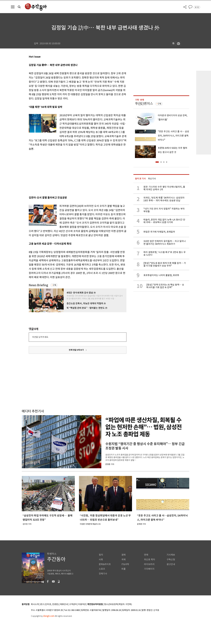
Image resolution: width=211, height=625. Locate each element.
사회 (101, 559)
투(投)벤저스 (144, 103)
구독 (54, 285)
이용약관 (82, 604)
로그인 (197, 7)
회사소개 (35, 604)
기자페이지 (149, 569)
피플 (123, 569)
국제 (123, 559)
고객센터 (73, 604)
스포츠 (102, 569)
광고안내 (171, 564)
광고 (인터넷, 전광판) (49, 604)
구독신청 (171, 559)
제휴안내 (64, 604)
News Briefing (38, 285)
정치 (101, 554)
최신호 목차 (149, 559)
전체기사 (103, 573)
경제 (123, 554)
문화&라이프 (105, 564)
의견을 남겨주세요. (40, 337)
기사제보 (171, 554)
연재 (146, 554)
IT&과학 (125, 564)
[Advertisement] (70, 172)
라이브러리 (149, 564)
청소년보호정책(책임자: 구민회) (118, 604)
